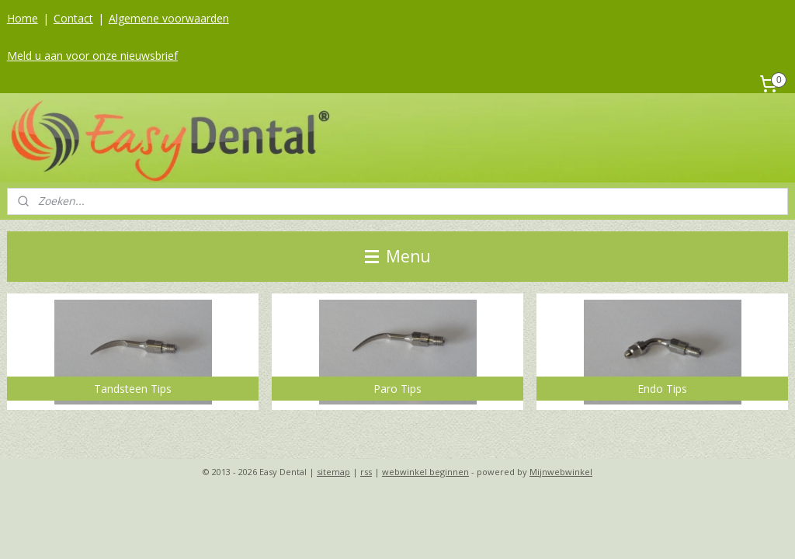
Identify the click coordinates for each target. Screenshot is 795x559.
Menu (398, 256)
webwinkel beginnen (425, 471)
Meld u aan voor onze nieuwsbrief (92, 55)
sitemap (333, 471)
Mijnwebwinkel (560, 471)
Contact (73, 18)
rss (366, 471)
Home (22, 18)
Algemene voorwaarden (169, 18)
